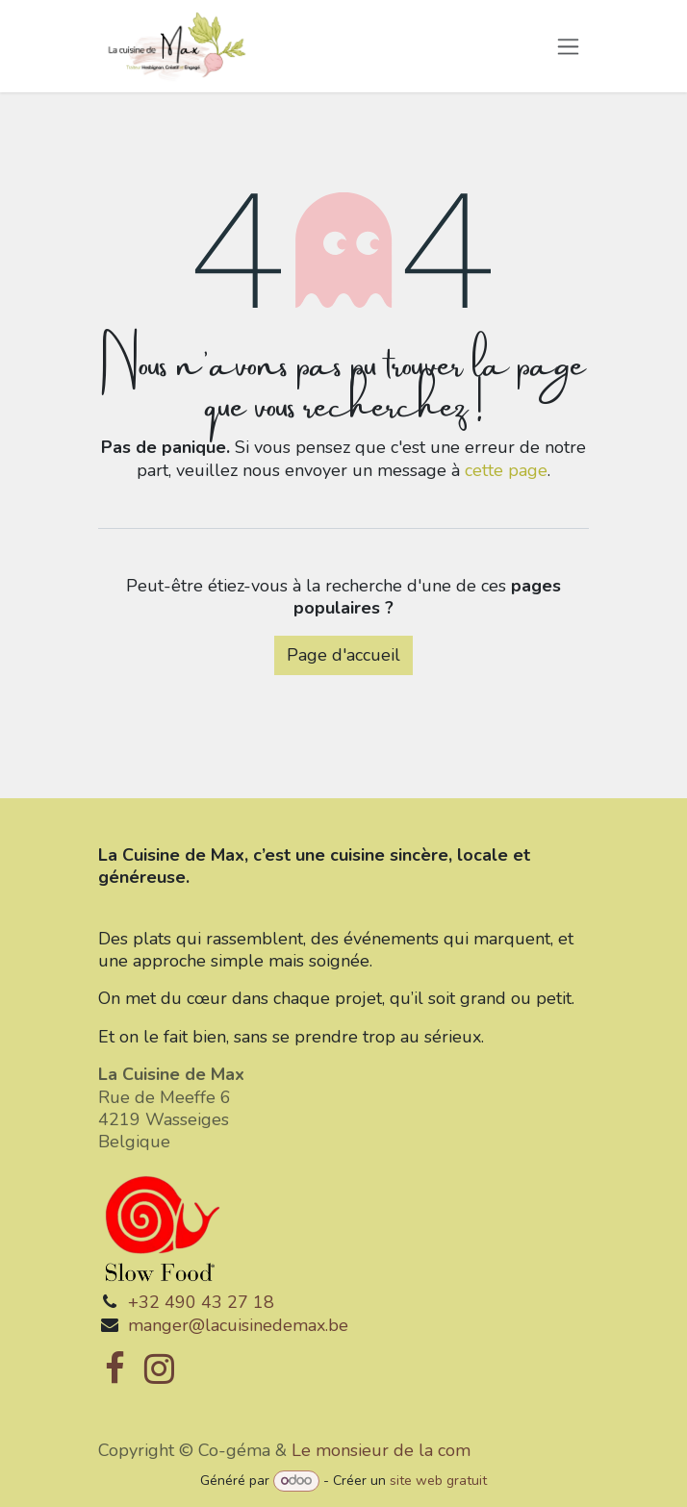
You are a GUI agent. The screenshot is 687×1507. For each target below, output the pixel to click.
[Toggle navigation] (568, 46)
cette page (506, 470)
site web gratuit (438, 1480)
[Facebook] (115, 1368)
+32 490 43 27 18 (201, 1302)
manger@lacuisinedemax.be (238, 1325)
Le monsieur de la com (381, 1450)
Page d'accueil (343, 654)
